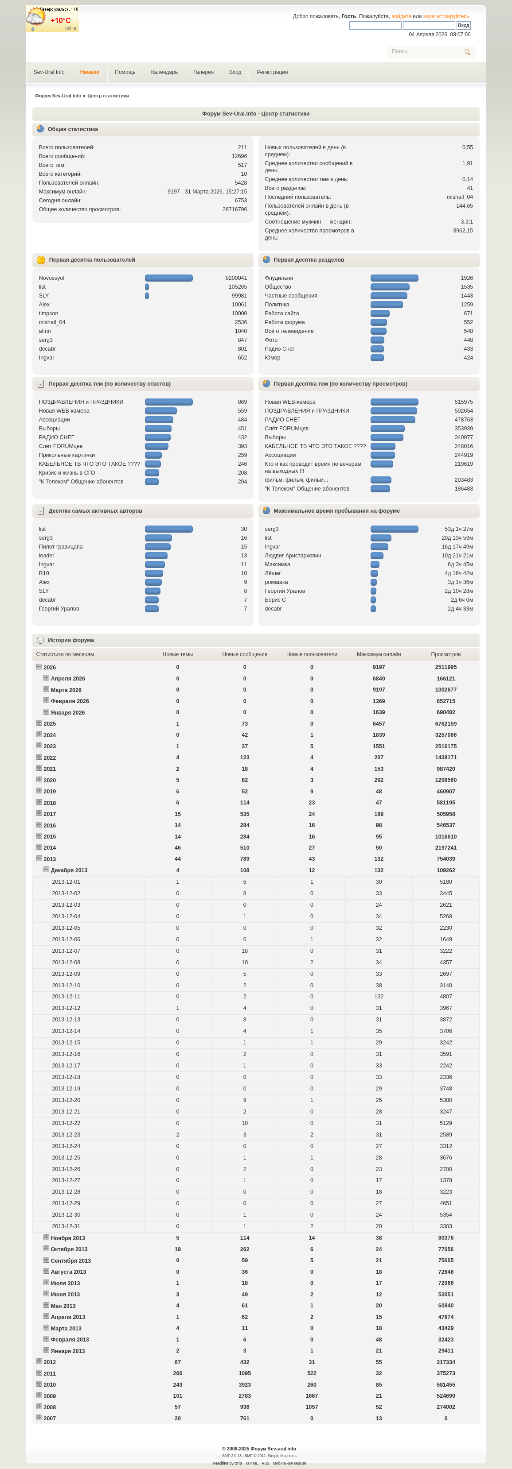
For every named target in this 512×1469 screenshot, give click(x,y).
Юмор (273, 358)
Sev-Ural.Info (49, 72)
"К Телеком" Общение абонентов (81, 482)
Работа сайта (282, 313)
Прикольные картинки (67, 455)
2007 (49, 1418)
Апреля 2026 (68, 679)
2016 (49, 826)
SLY (44, 296)
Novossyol (52, 278)
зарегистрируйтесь (446, 16)
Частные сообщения (291, 296)
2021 (49, 769)
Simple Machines (282, 1456)
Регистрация (272, 72)
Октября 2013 (69, 1249)
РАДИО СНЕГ (56, 437)
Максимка (278, 564)
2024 (49, 735)
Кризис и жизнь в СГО (67, 473)
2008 (49, 1407)
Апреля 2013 (68, 1317)
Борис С (275, 600)
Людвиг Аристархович (293, 556)
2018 (49, 803)
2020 (49, 780)
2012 (49, 1362)
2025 (49, 724)
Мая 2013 (63, 1306)
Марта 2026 (66, 690)
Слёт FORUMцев (61, 446)
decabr (47, 349)
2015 (49, 837)
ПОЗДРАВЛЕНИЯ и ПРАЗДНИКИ (81, 402)
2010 (49, 1385)
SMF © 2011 (255, 1456)
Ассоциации (54, 420)
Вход (235, 72)
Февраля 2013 (70, 1340)
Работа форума (285, 322)
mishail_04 (460, 197)
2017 (49, 814)
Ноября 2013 (68, 1238)
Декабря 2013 (69, 870)
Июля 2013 (65, 1283)
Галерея (203, 72)
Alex (44, 305)
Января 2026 (68, 713)
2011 (49, 1374)
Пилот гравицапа (61, 547)
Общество (278, 287)
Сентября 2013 (71, 1261)
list (42, 287)
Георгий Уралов (59, 609)
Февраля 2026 (70, 701)
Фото (271, 340)
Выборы (49, 428)
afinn (45, 331)
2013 (49, 859)
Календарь (164, 72)
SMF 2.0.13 (232, 1456)
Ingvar (47, 358)
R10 (44, 573)
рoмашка (276, 582)
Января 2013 (68, 1351)
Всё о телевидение (289, 331)
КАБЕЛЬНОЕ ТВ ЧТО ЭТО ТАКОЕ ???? (89, 464)
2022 (49, 758)
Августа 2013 (68, 1272)
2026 (49, 668)
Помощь (125, 72)
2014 (49, 848)
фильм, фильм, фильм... (296, 480)
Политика (277, 305)
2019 (49, 792)
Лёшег (273, 573)
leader (47, 556)
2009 (49, 1396)
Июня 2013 (65, 1294)
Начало (89, 72)
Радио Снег (280, 349)
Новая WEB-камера (64, 411)
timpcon (49, 313)
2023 (49, 746)
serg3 (46, 340)
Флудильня (279, 278)
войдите (401, 16)
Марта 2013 (66, 1329)
